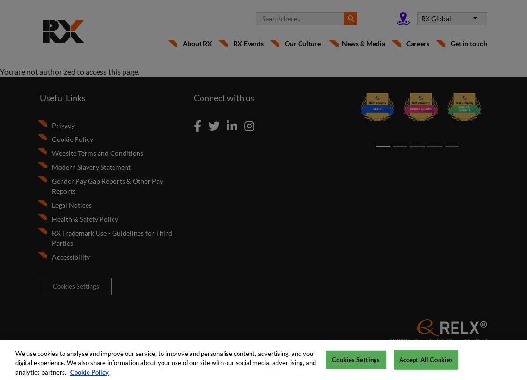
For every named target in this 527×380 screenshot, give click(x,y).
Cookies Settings (356, 363)
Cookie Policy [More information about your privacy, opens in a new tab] (89, 375)
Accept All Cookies (426, 363)
